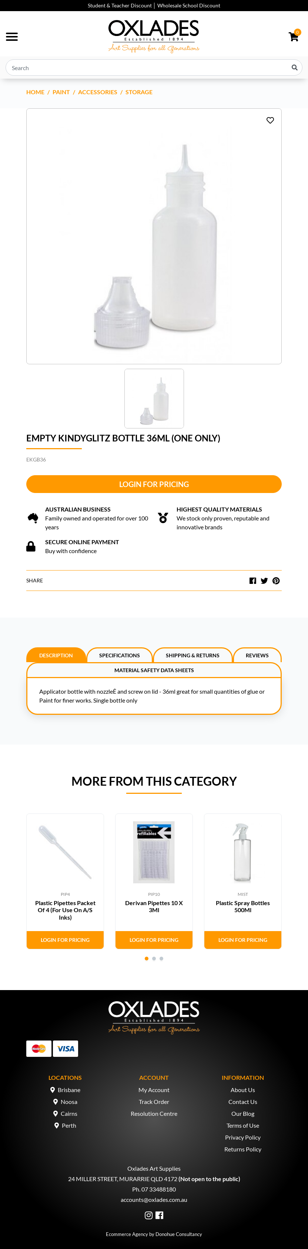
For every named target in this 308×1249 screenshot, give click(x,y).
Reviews (257, 655)
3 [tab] (161, 958)
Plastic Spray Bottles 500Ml (243, 906)
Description (56, 655)
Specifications (119, 655)
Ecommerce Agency (127, 1234)
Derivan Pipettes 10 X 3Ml (154, 906)
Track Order (154, 1101)
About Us (243, 1089)
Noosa (69, 1101)
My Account (154, 1089)
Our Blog (242, 1113)
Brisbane (69, 1089)
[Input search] (154, 67)
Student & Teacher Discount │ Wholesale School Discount (154, 5)
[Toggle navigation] (12, 37)
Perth (69, 1125)
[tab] (56, 654)
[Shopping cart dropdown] (293, 37)
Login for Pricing (154, 484)
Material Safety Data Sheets (154, 670)
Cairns (69, 1113)
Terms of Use (243, 1125)
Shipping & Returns (193, 655)
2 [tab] (154, 958)
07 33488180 (158, 1189)
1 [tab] (146, 958)
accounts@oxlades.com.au (154, 1199)
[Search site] (294, 67)
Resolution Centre (154, 1113)
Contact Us (242, 1101)
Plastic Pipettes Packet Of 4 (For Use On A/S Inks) (65, 909)
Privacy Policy (243, 1137)
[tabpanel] (65, 881)
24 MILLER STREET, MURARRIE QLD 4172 (122, 1178)
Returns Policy (242, 1149)
